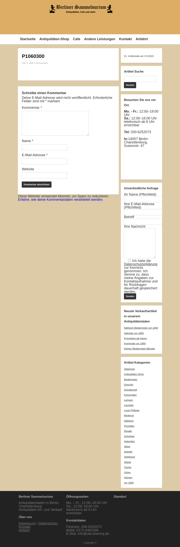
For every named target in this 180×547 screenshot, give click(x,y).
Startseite (27, 39)
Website (28, 169)
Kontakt (125, 39)
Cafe (76, 39)
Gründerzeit (130, 389)
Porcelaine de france (135, 338)
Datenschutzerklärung (140, 264)
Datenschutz (48, 523)
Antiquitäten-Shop (54, 39)
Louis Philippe (131, 410)
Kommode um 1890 (134, 343)
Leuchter (129, 405)
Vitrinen (128, 477)
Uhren (127, 472)
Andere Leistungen (99, 39)
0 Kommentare (41, 63)
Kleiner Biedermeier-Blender (139, 348)
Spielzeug (129, 456)
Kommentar (32, 107)
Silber (127, 446)
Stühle (127, 462)
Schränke (129, 436)
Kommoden (130, 394)
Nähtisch (129, 420)
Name (27, 141)
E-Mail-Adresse (34, 155)
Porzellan (129, 426)
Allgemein (129, 369)
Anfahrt (142, 39)
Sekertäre (129, 441)
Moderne (129, 415)
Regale (128, 431)
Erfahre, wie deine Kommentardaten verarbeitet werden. (60, 200)
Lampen (128, 400)
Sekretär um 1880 (134, 333)
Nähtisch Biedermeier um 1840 (141, 327)
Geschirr (128, 384)
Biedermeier (130, 379)
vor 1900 (129, 482)
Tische (127, 467)
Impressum (27, 523)
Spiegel (128, 451)
